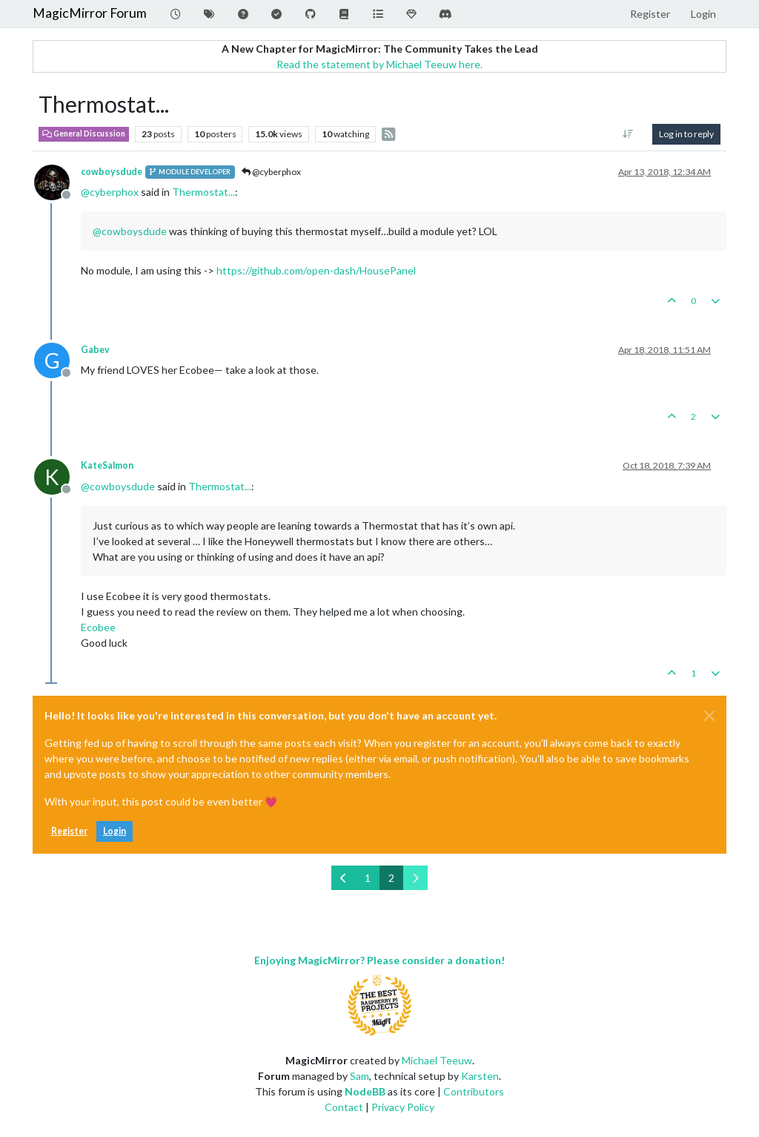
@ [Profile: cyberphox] (110, 191)
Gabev (95, 349)
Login (114, 831)
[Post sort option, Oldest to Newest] (628, 134)
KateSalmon (107, 465)
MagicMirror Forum (90, 13)
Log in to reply (686, 133)
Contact (344, 1107)
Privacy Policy (402, 1107)
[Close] (709, 716)
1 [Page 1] (368, 877)
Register (69, 831)
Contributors (473, 1091)
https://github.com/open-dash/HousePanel (316, 270)
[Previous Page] (343, 878)
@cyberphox (271, 171)
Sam (359, 1076)
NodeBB (365, 1091)
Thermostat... (203, 191)
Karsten (480, 1076)
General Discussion (83, 133)
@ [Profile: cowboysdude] (130, 231)
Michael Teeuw (437, 1060)
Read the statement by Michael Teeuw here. (379, 64)
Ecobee (98, 627)
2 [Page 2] (391, 877)
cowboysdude (111, 171)
